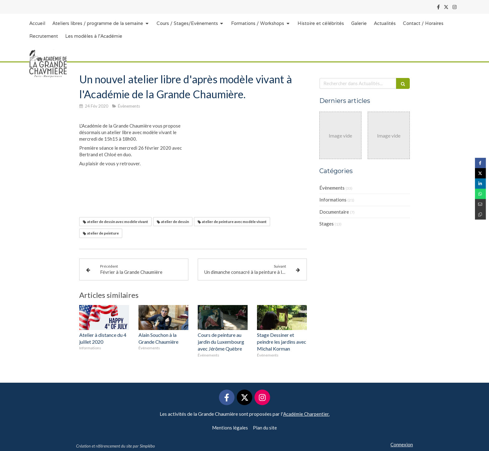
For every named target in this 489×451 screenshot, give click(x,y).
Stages (326, 223)
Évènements (332, 188)
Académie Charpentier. (306, 414)
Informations (332, 199)
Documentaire (334, 212)
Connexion (401, 444)
